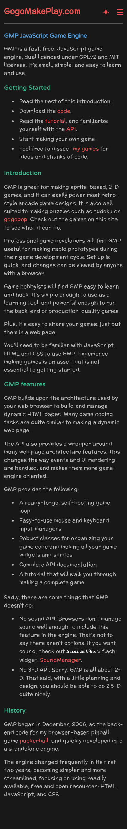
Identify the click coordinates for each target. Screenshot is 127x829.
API (71, 128)
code (63, 110)
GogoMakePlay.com (42, 11)
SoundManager (60, 659)
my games (86, 148)
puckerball (34, 740)
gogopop (15, 219)
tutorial (55, 120)
